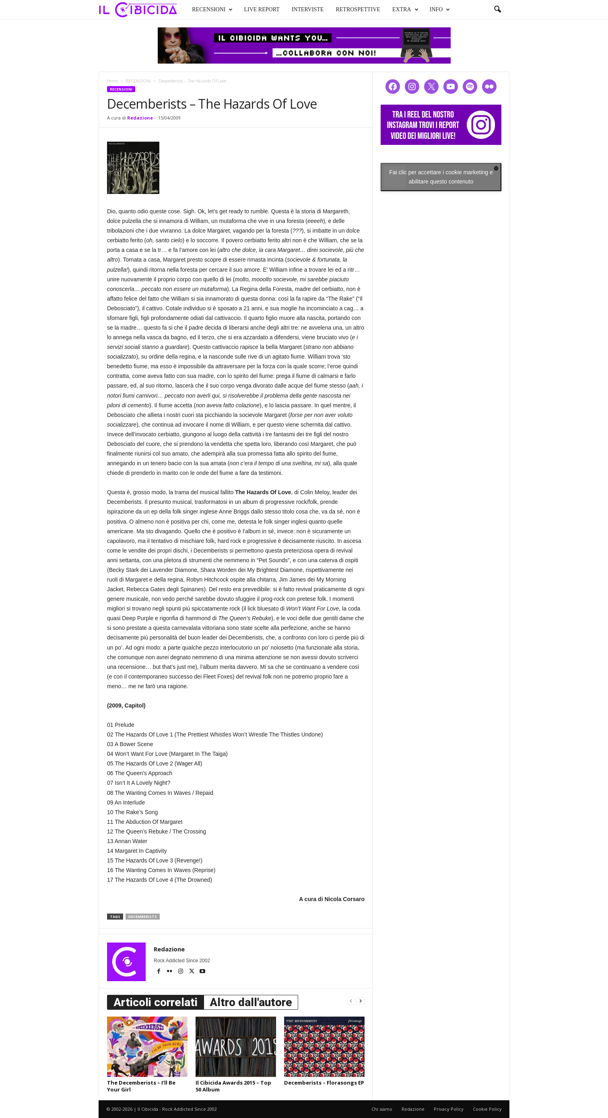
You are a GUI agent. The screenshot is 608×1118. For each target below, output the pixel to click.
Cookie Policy (487, 1109)
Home (112, 81)
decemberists (142, 916)
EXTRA (405, 9)
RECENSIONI (212, 9)
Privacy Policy (449, 1109)
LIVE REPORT (261, 9)
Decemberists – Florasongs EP (324, 1082)
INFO (440, 9)
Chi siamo (381, 1109)
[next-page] (361, 1000)
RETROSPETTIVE (358, 9)
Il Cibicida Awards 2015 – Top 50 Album (233, 1086)
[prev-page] (351, 1000)
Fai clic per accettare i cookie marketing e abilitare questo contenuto (441, 177)
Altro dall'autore (251, 1002)
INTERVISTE (308, 9)
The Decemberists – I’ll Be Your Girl (141, 1086)
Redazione (140, 118)
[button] (497, 10)
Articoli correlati (155, 1002)
